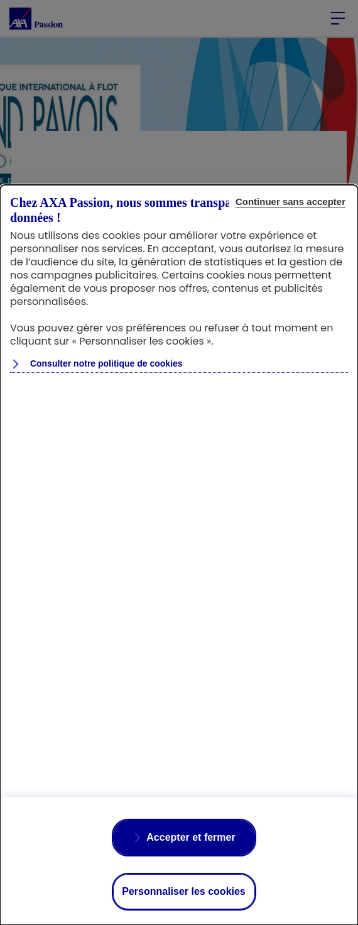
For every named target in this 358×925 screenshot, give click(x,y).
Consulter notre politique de (105, 363)
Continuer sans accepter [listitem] (290, 201)
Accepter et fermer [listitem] (190, 837)
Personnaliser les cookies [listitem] (184, 891)
